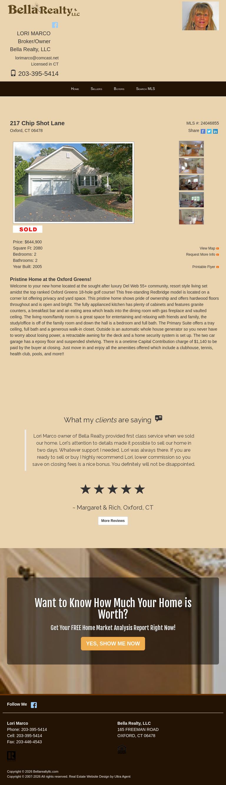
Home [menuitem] (75, 89)
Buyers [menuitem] (119, 89)
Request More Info (200, 254)
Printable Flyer (203, 267)
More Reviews (113, 521)
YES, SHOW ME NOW (113, 644)
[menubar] (113, 89)
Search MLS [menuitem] (145, 89)
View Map (207, 248)
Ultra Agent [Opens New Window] (122, 776)
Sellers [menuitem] (96, 89)
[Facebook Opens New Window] (55, 24)
